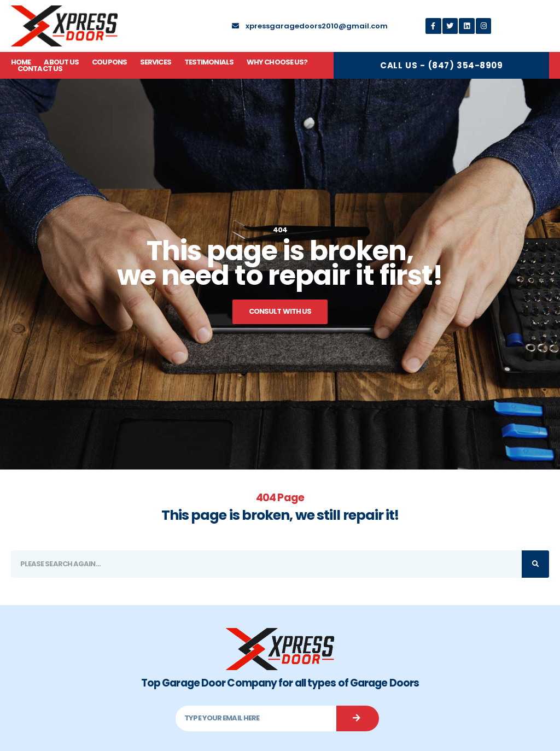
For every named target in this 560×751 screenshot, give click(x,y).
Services (155, 62)
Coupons (109, 62)
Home (21, 62)
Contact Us (40, 69)
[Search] (535, 564)
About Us (61, 62)
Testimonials (209, 62)
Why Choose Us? (277, 62)
